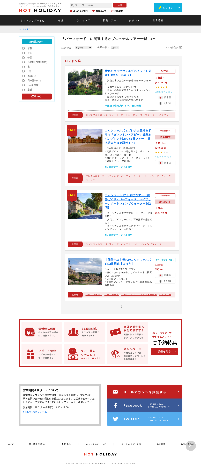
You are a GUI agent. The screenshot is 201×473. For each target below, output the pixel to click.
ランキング (83, 20)
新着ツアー (109, 20)
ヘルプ (10, 444)
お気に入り (101, 11)
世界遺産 (158, 20)
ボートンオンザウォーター (149, 244)
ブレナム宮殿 (93, 176)
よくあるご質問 (80, 11)
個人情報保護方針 (38, 444)
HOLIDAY (40, 10)
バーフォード (112, 115)
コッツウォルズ (94, 115)
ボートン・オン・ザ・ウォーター (139, 115)
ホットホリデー (25, 29)
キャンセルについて (96, 444)
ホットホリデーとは (32, 20)
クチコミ (134, 20)
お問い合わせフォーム (35, 411)
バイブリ (164, 115)
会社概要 (161, 444)
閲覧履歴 (119, 11)
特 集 (61, 20)
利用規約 (66, 444)
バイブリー (127, 244)
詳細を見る (164, 351)
